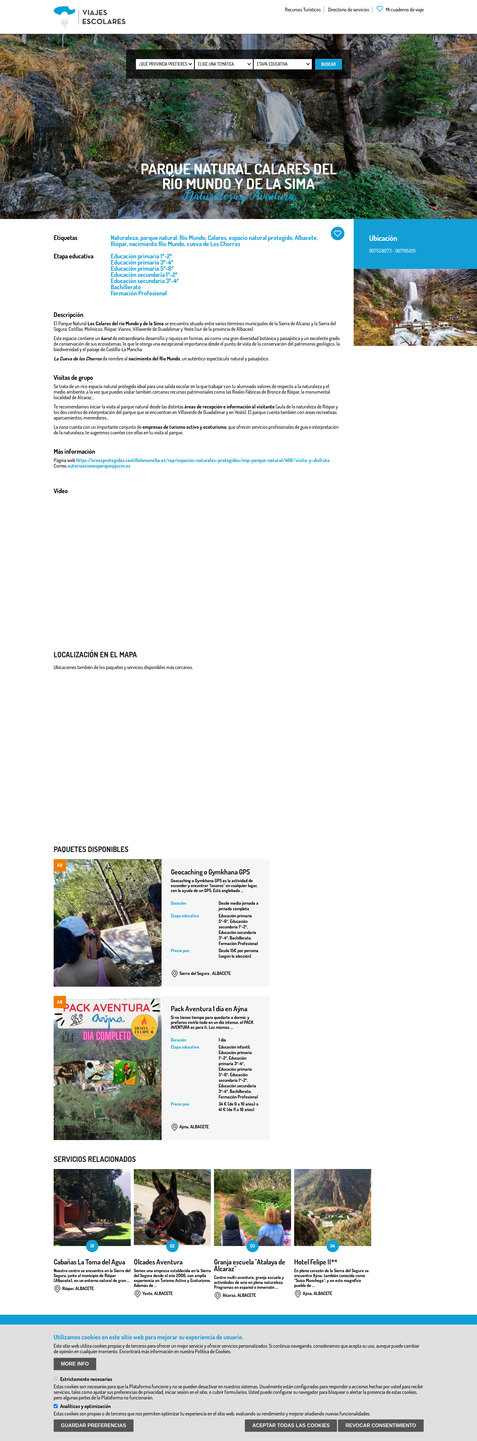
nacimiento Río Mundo (156, 244)
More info (75, 1363)
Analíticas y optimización (85, 1406)
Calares (217, 237)
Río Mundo (192, 237)
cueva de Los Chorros (213, 244)
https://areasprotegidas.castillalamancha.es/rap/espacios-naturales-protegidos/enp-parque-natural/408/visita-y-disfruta (203, 460)
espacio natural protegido (260, 237)
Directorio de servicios (348, 9)
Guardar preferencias (93, 1425)
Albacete (306, 237)
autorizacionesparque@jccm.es (99, 466)
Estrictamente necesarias (86, 1379)
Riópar (119, 244)
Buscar (328, 64)
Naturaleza (124, 237)
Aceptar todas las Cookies (291, 1425)
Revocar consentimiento (380, 1425)
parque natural (158, 237)
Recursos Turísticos (303, 9)
